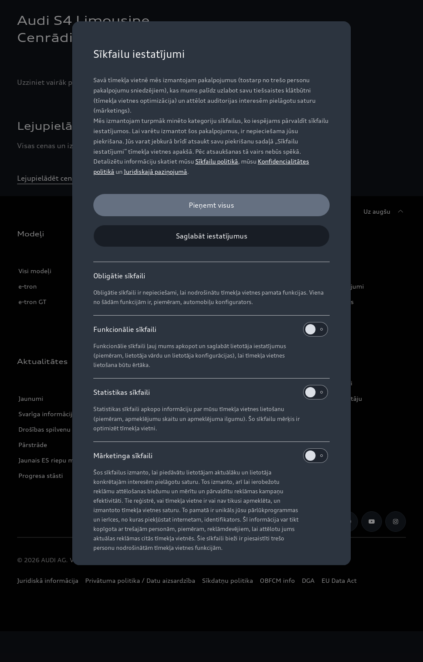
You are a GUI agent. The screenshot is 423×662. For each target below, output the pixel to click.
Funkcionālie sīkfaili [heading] (210, 329)
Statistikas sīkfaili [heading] (210, 392)
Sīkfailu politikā (216, 161)
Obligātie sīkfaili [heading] (119, 275)
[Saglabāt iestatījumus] (211, 236)
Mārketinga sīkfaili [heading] (210, 455)
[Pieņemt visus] (211, 205)
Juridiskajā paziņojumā (155, 171)
